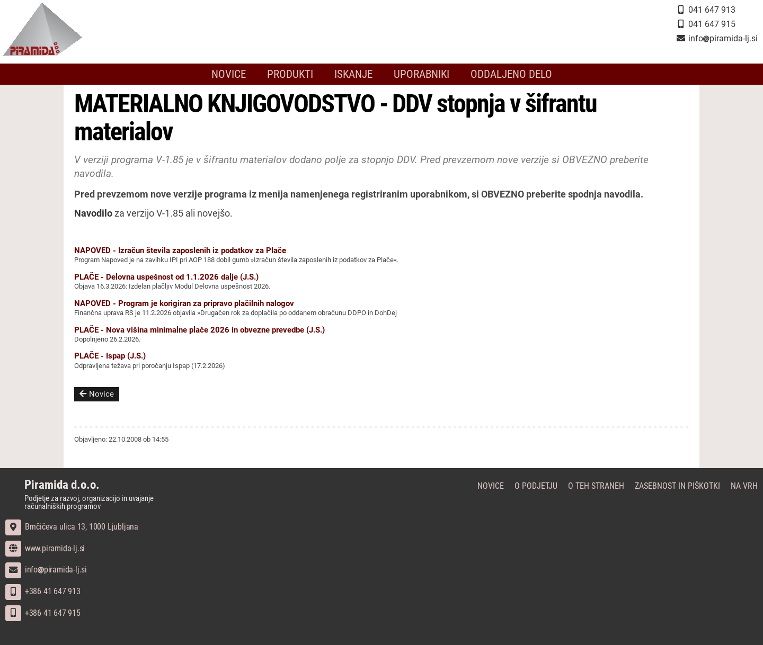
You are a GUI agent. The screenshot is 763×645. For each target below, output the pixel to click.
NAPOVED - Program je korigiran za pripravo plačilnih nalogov (184, 303)
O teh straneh (596, 486)
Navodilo (93, 213)
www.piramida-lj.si (45, 548)
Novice (228, 74)
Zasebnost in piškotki (677, 486)
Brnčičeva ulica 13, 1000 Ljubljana (71, 527)
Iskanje (353, 74)
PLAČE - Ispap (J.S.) (110, 356)
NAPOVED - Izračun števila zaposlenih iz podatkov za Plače (180, 250)
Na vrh (744, 486)
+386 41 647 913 (43, 591)
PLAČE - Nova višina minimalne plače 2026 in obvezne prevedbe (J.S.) (199, 330)
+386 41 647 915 (43, 613)
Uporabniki (421, 74)
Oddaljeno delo (511, 74)
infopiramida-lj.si (46, 570)
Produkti (290, 74)
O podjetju (535, 486)
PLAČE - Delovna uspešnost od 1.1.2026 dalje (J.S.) (166, 277)
